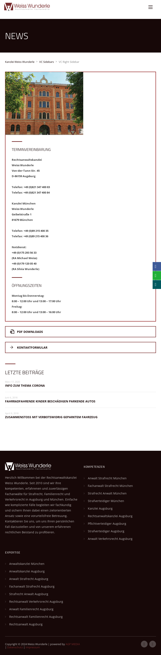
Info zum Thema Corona (25, 385)
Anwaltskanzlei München (26, 564)
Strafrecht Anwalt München (107, 493)
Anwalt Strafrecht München (107, 478)
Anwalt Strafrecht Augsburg (28, 579)
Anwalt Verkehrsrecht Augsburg (110, 539)
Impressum (33, 647)
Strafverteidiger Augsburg (106, 531)
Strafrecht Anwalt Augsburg (28, 594)
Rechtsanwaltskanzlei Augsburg (110, 516)
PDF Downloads (26, 332)
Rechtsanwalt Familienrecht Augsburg (36, 617)
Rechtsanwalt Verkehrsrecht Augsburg (36, 602)
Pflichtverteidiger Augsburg (107, 524)
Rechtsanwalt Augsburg (26, 624)
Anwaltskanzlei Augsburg (27, 571)
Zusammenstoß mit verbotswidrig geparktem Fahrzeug (51, 417)
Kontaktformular (28, 347)
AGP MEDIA (73, 644)
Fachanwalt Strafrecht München (110, 486)
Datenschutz (15, 647)
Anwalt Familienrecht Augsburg (31, 609)
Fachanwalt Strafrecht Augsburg (32, 586)
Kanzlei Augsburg (100, 508)
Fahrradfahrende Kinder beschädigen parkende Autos (50, 401)
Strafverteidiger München (106, 501)
